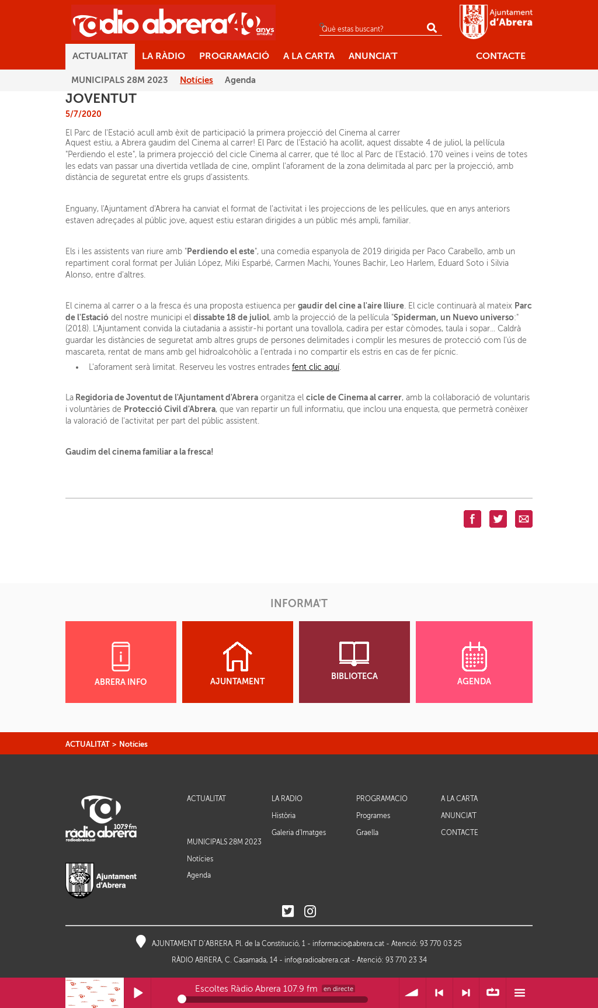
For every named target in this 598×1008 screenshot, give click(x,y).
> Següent (466, 993)
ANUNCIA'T (459, 816)
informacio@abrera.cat (348, 944)
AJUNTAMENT (237, 664)
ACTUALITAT (87, 744)
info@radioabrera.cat (317, 960)
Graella (367, 833)
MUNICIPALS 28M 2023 (224, 842)
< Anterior (439, 993)
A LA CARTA (459, 799)
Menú (519, 993)
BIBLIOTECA (354, 661)
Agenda (199, 875)
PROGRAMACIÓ (382, 799)
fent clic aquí (315, 367)
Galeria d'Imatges (299, 833)
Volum (412, 993)
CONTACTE (459, 833)
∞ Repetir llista (492, 993)
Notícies (133, 744)
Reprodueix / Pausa (137, 993)
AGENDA (474, 664)
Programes (373, 816)
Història (283, 816)
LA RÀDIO (287, 799)
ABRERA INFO (121, 664)
